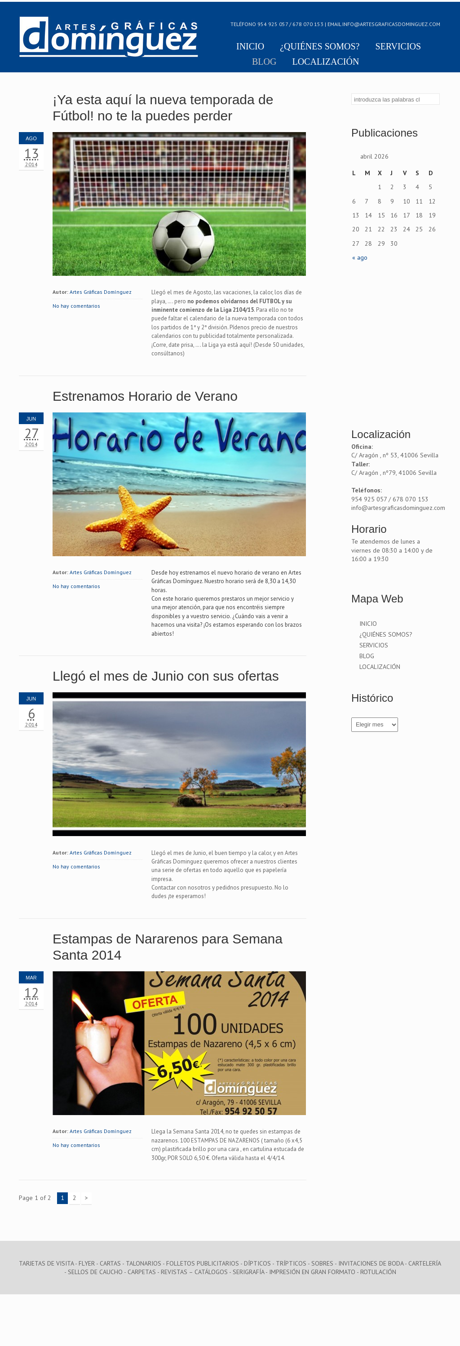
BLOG (264, 62)
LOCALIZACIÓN (325, 62)
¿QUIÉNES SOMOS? (319, 46)
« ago (359, 257)
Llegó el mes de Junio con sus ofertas (166, 676)
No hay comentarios (76, 305)
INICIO (250, 46)
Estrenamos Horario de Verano (145, 396)
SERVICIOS (398, 46)
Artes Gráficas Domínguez (101, 291)
